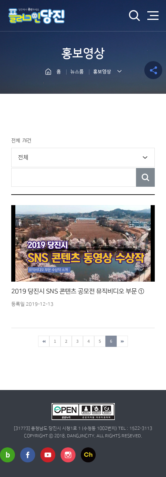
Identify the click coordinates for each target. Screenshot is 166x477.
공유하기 (153, 70)
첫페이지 (43, 341)
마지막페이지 (122, 341)
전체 (23, 157)
